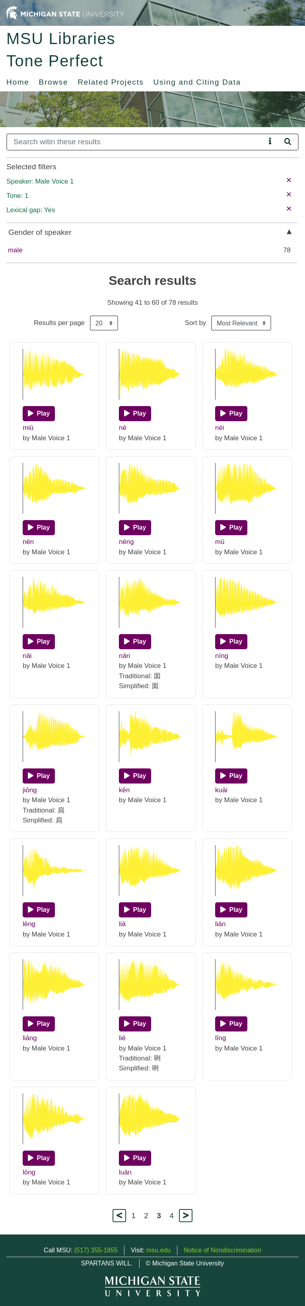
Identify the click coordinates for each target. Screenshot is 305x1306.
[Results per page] (104, 323)
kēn (124, 790)
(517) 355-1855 (96, 1250)
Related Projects (111, 82)
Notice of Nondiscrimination (222, 1250)
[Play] (39, 413)
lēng (29, 924)
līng (220, 1038)
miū (28, 427)
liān (220, 924)
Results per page (59, 323)
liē (122, 1038)
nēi (219, 427)
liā (122, 924)
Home (17, 82)
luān (125, 1172)
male (15, 250)
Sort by (195, 323)
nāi (27, 656)
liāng (30, 1038)
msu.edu (158, 1250)
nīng (221, 656)
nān (124, 656)
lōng (29, 1172)
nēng (126, 542)
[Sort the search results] (241, 323)
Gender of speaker (40, 232)
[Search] (136, 142)
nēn (28, 542)
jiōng (30, 790)
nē (122, 427)
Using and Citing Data (197, 82)
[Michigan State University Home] (65, 12)
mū (220, 542)
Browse (53, 82)
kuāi (221, 790)
